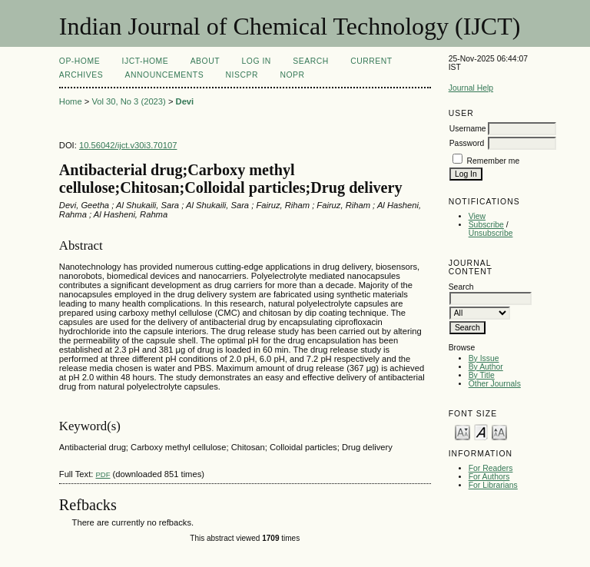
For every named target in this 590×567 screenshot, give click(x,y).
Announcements (164, 75)
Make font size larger (499, 431)
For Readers (491, 468)
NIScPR (242, 75)
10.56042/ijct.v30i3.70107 (128, 145)
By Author (486, 367)
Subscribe (486, 224)
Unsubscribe (491, 233)
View (477, 216)
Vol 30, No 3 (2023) (128, 101)
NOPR (292, 75)
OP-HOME (79, 61)
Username (467, 128)
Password (467, 143)
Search (310, 61)
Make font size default (481, 431)
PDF (102, 474)
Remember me (493, 161)
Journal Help (471, 88)
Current (371, 61)
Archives (81, 75)
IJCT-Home (145, 61)
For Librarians (493, 485)
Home (70, 101)
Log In (256, 61)
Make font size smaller (462, 431)
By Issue (484, 358)
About (205, 61)
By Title (482, 375)
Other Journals (495, 384)
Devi (185, 101)
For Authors (489, 476)
